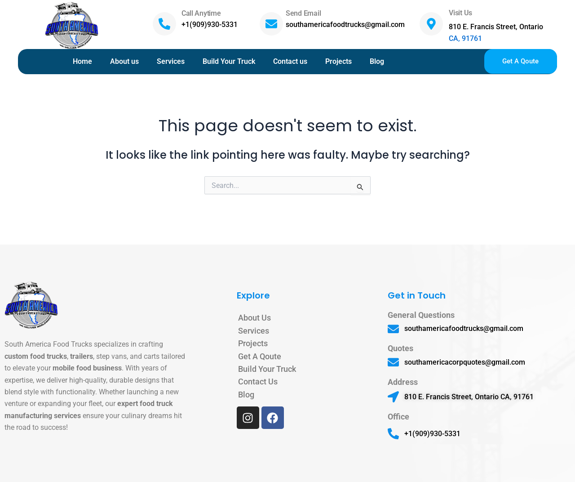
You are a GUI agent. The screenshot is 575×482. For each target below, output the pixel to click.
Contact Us (258, 381)
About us (124, 61)
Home (82, 61)
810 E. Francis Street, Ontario (496, 26)
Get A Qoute (259, 356)
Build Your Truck (229, 61)
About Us (254, 317)
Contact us (290, 61)
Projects (338, 61)
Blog (377, 61)
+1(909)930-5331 (209, 24)
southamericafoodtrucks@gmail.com (345, 24)
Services (171, 61)
